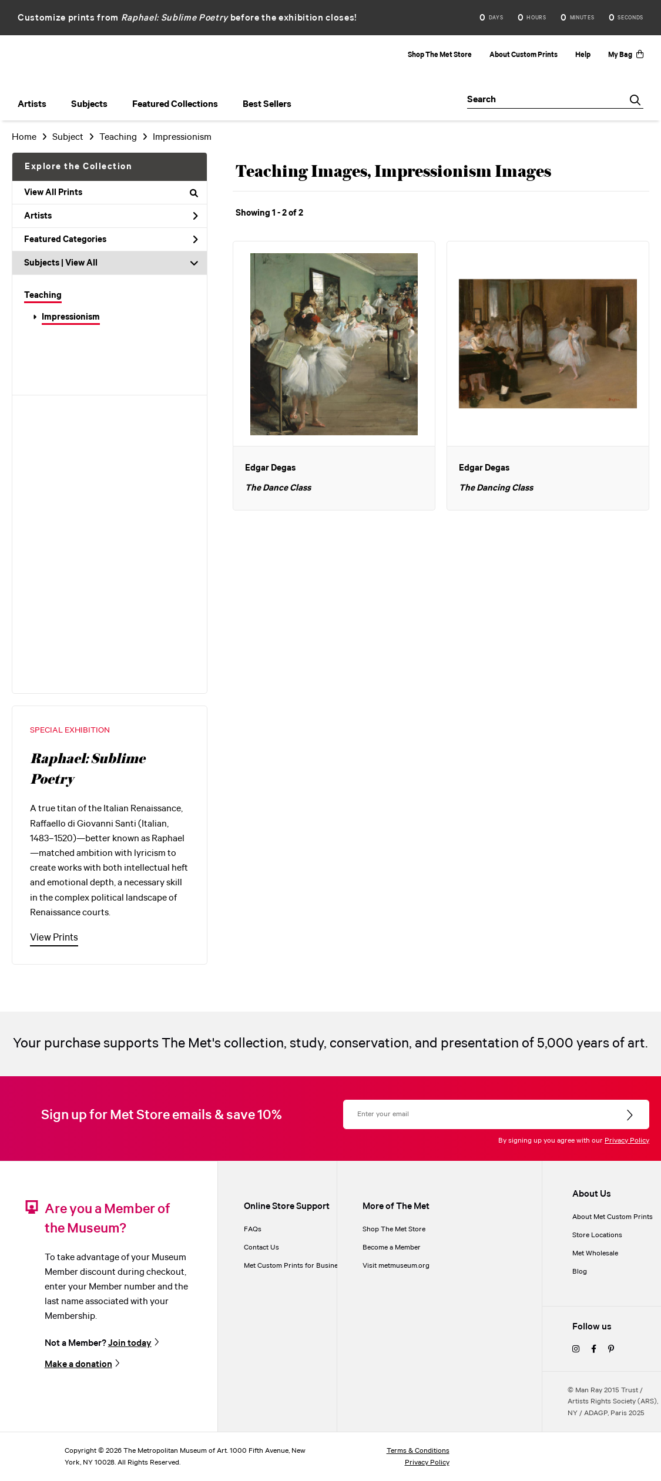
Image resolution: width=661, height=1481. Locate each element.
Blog (579, 1272)
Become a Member (392, 1247)
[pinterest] (611, 1350)
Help (582, 55)
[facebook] (593, 1350)
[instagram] (575, 1350)
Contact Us (261, 1247)
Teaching (43, 295)
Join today (130, 1343)
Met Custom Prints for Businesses (298, 1266)
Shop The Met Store (440, 55)
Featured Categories (111, 240)
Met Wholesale (595, 1253)
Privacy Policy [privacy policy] (427, 1462)
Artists (111, 216)
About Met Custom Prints (612, 1217)
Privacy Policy (627, 1141)
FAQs (252, 1229)
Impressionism (71, 317)
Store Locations (597, 1235)
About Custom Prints (523, 55)
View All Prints (111, 193)
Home (24, 137)
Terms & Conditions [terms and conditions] (418, 1451)
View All (81, 263)
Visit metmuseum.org (396, 1266)
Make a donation (78, 1364)
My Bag (625, 55)
